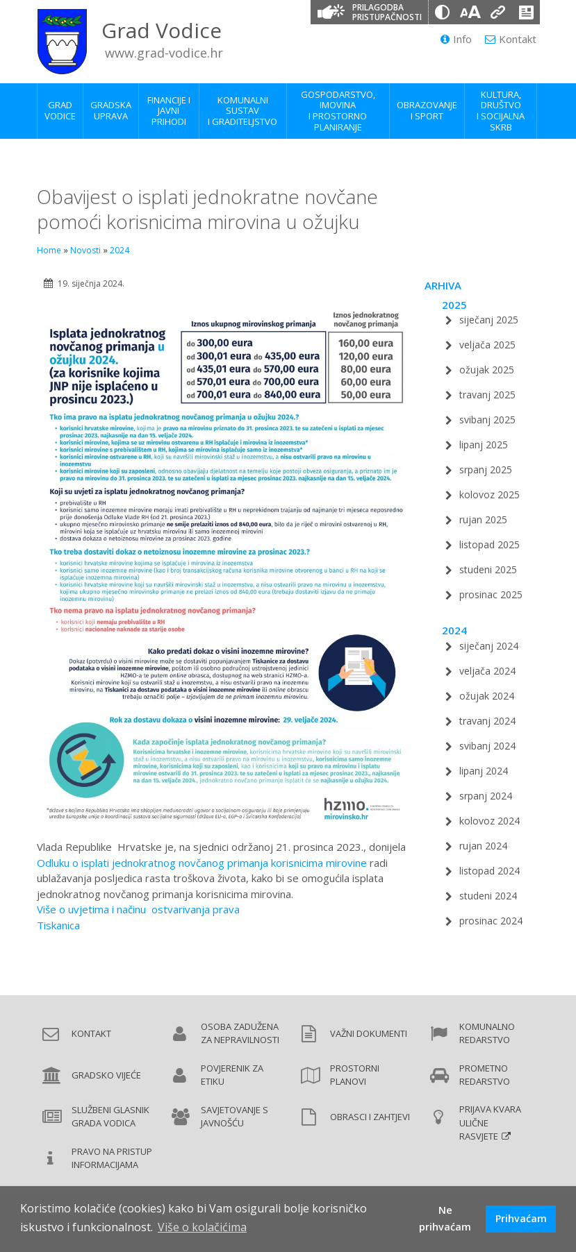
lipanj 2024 (483, 770)
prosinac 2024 (490, 920)
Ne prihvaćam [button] (445, 1218)
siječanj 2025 (488, 319)
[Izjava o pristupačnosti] (526, 12)
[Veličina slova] (470, 12)
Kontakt (510, 39)
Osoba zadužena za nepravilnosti (240, 1033)
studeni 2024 (488, 895)
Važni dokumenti (368, 1033)
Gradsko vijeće (106, 1075)
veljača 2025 (487, 344)
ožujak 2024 (486, 695)
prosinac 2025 (490, 594)
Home (49, 250)
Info (456, 39)
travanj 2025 (487, 394)
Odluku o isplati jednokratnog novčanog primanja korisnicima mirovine (202, 863)
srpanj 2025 (485, 469)
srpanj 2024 (485, 795)
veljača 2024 (487, 670)
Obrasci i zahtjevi (370, 1116)
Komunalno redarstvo (487, 1033)
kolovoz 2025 (489, 494)
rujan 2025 (483, 519)
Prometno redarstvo (484, 1075)
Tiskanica (58, 925)
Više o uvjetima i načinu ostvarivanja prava (138, 909)
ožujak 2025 (486, 369)
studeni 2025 (488, 569)
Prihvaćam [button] (521, 1218)
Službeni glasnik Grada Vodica (110, 1116)
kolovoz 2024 (489, 820)
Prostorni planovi (354, 1075)
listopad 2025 (489, 544)
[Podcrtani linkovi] (498, 12)
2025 (454, 305)
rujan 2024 (483, 845)
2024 (119, 250)
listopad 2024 (489, 870)
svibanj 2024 (487, 745)
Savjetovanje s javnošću (234, 1116)
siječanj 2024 (488, 645)
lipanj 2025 (483, 444)
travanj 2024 (487, 720)
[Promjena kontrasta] (442, 12)
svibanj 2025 (487, 419)
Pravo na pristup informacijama (112, 1158)
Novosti (85, 250)
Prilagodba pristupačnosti (387, 12)
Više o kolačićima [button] (202, 1227)
